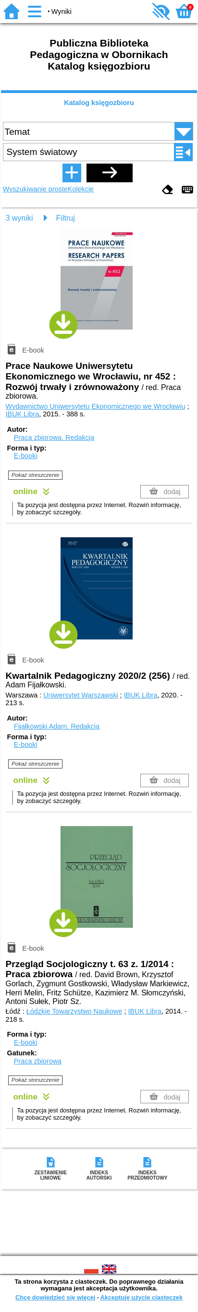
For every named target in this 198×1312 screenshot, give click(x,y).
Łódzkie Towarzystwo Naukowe (74, 1011)
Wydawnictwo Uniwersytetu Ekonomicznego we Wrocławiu (96, 406)
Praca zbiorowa (38, 1061)
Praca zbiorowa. (54, 437)
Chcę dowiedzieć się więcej (55, 1297)
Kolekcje (81, 189)
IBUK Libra (22, 414)
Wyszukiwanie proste (35, 189)
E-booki (25, 456)
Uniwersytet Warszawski (80, 695)
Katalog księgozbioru (99, 102)
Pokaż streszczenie (35, 475)
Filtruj (65, 218)
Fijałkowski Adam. (56, 726)
